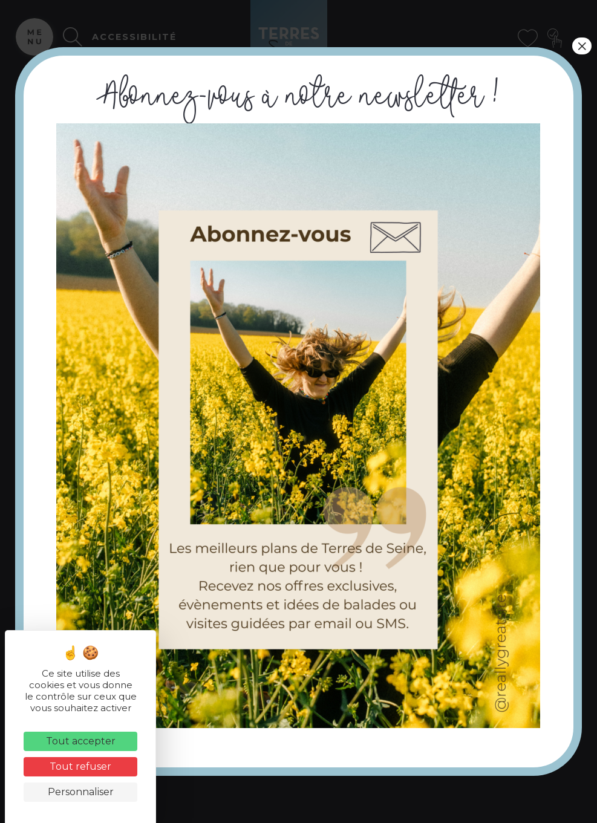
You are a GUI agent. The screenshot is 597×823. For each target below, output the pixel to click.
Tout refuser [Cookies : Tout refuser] (80, 766)
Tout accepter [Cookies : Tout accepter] (81, 741)
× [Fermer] (581, 45)
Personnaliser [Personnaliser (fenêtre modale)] (81, 792)
